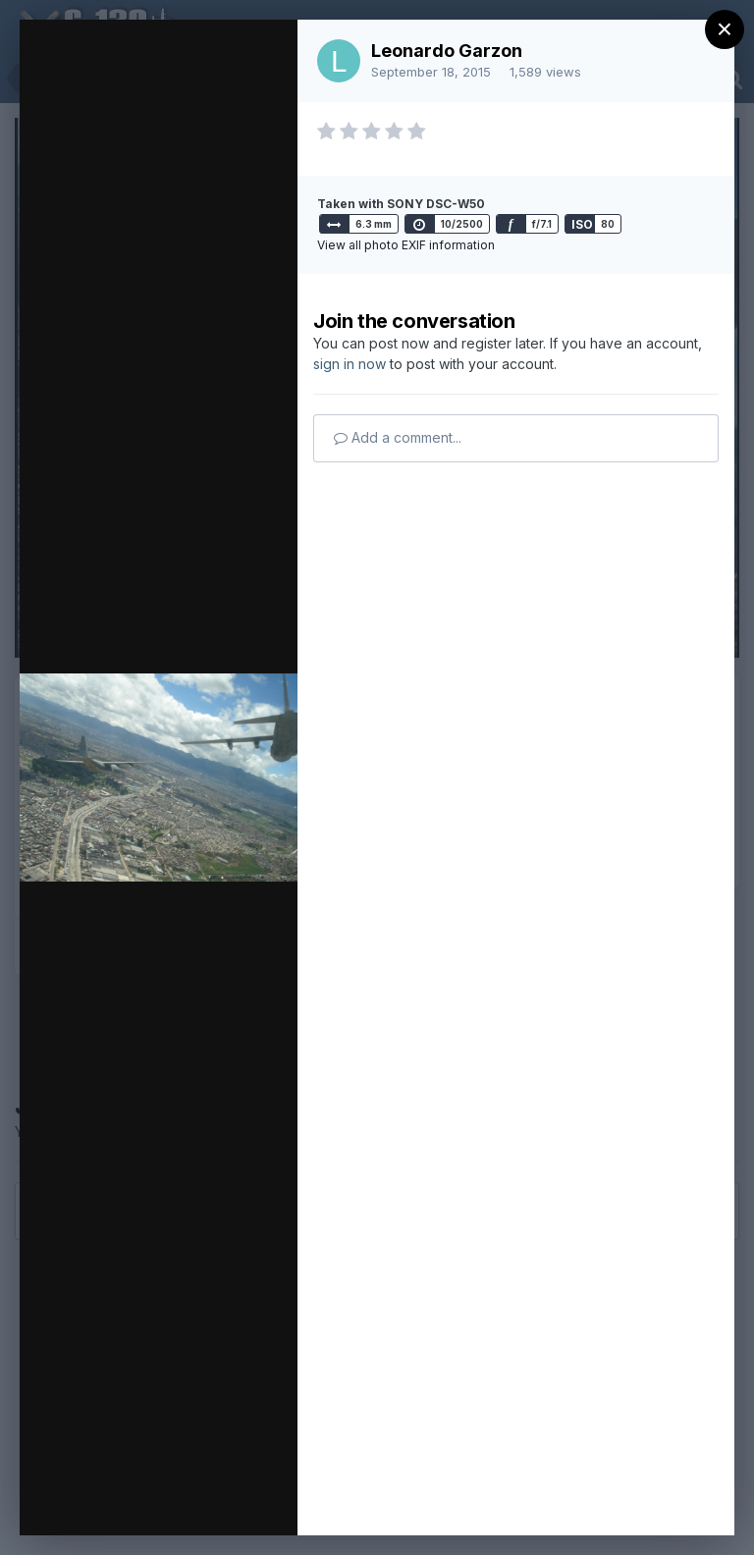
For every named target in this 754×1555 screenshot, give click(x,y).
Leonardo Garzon (446, 50)
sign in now (349, 363)
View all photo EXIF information (406, 245)
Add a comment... (397, 437)
